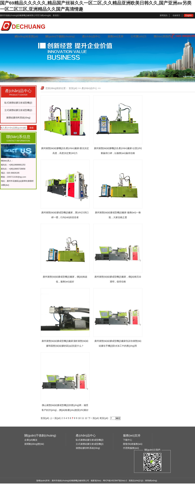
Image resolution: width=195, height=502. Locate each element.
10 (79, 418)
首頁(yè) (73, 88)
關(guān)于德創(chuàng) (60, 36)
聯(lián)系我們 (162, 36)
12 (86, 418)
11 (82, 418)
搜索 (31, 128)
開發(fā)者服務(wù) (132, 444)
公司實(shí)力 (139, 36)
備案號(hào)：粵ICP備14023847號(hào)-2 (109, 480)
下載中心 (127, 440)
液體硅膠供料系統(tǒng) (18, 117)
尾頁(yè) (104, 418)
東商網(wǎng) (151, 480)
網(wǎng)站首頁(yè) (26, 36)
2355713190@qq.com (16, 177)
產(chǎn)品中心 (91, 36)
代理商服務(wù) (131, 448)
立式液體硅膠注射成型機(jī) (18, 110)
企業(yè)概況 (30, 440)
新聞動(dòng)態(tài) (34, 444)
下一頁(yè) (93, 418)
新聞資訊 (164, 15)
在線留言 (176, 15)
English (188, 15)
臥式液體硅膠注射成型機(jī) (18, 102)
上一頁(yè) (55, 418)
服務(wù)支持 (115, 36)
